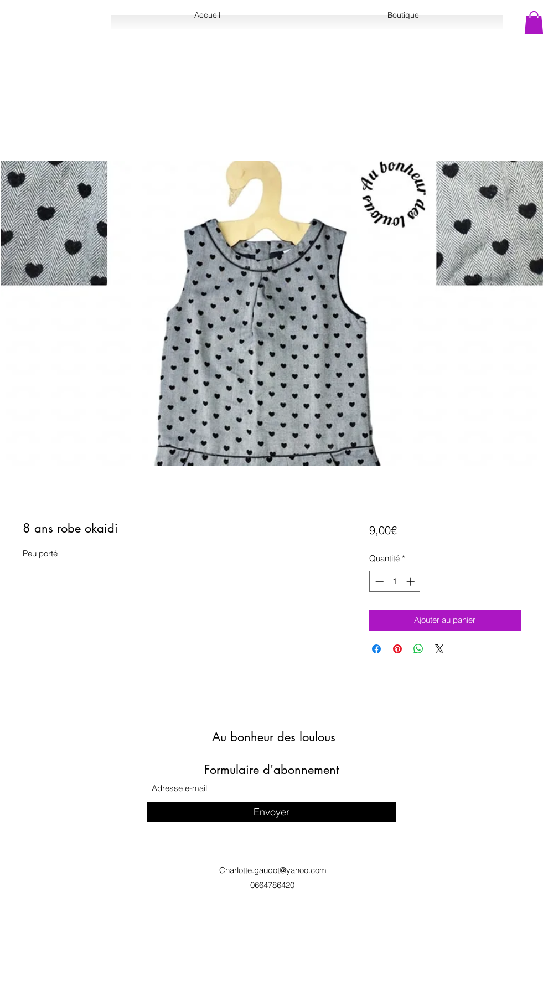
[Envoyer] (271, 812)
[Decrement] (378, 581)
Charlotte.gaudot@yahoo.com (273, 870)
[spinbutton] (395, 581)
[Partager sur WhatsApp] (418, 648)
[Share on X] (439, 648)
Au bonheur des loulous (273, 737)
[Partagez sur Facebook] (376, 648)
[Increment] (411, 581)
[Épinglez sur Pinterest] (397, 648)
